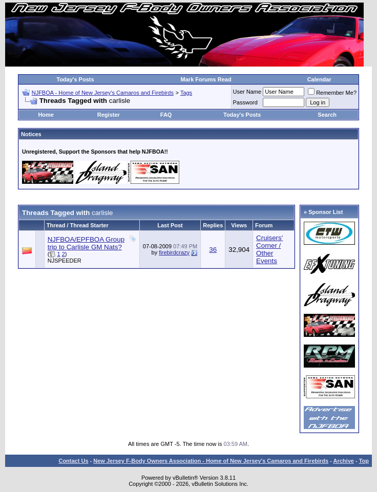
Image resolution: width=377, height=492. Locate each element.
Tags (186, 93)
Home (46, 115)
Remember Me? (332, 93)
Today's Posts (75, 79)
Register (108, 115)
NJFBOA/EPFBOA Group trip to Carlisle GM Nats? (86, 243)
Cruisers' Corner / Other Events (269, 249)
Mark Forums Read (206, 79)
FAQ (166, 115)
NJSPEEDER (64, 261)
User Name (247, 92)
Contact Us (73, 461)
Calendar (319, 79)
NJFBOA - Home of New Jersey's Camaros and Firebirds (103, 93)
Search (327, 115)
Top (364, 461)
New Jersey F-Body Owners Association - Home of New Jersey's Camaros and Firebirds (210, 461)
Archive (343, 461)
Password (245, 102)
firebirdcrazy (174, 252)
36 (213, 249)
